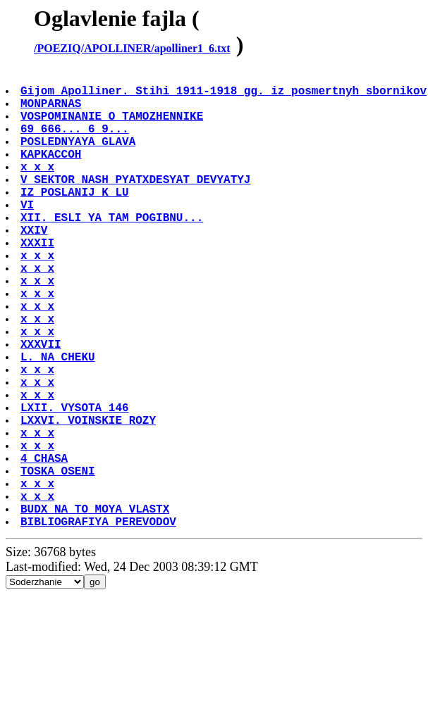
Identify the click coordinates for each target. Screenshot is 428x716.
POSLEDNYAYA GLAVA (79, 157)
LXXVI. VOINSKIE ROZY (89, 498)
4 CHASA (45, 545)
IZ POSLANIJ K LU (76, 219)
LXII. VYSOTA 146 (76, 483)
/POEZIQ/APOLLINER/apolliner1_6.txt (132, 48)
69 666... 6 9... (76, 142)
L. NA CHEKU (59, 421)
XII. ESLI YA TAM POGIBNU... (113, 250)
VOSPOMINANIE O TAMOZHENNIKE (113, 126)
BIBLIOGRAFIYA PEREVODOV (100, 622)
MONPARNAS (52, 111)
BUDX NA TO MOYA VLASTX (96, 607)
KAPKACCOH (52, 173)
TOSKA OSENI (59, 560)
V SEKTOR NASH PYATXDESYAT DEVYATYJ (137, 204)
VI (28, 235)
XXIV (35, 266)
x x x (39, 188)
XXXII (39, 281)
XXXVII (42, 405)
